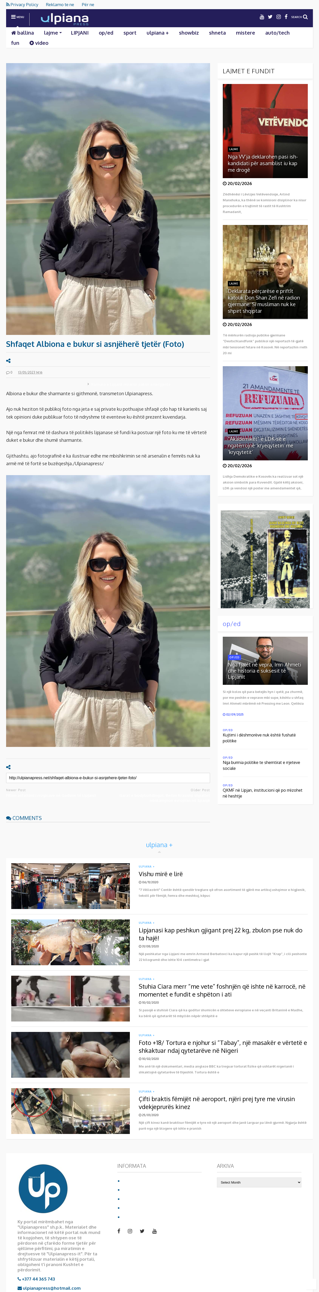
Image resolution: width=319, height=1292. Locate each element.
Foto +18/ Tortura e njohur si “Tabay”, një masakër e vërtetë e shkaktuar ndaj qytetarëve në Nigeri (223, 1046)
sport (129, 32)
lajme (53, 32)
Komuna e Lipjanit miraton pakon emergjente (131, 384)
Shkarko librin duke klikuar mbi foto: (264, 556)
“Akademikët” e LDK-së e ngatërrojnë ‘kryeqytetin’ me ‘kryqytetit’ (260, 445)
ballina (22, 32)
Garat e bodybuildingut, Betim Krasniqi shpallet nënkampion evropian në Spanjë (164, 798)
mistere (245, 32)
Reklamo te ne (60, 4)
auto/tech (277, 32)
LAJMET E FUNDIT (249, 71)
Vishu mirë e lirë (161, 874)
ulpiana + (158, 32)
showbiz (189, 32)
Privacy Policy (22, 4)
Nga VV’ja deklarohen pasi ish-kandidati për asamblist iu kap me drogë (263, 163)
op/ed (106, 32)
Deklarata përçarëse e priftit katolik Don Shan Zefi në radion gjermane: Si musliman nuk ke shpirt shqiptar (264, 301)
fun (15, 42)
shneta (217, 32)
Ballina (129, 1180)
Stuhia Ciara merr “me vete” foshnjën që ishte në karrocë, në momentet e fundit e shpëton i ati (222, 990)
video (39, 42)
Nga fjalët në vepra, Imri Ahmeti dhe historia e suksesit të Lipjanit (264, 670)
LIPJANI (80, 32)
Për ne (88, 4)
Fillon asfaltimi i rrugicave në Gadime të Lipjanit (51, 795)
